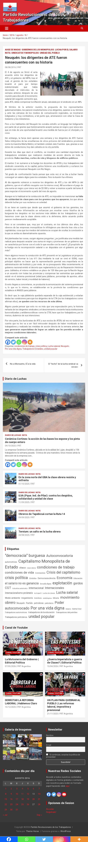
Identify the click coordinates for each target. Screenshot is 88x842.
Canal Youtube (13, 653)
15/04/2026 (52, 666)
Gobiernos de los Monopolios (38, 49)
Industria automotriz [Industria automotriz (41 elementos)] (19, 588)
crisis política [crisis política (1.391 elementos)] (16, 577)
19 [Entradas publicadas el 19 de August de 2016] (28, 799)
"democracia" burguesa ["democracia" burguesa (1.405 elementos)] (25, 555)
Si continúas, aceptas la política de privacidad (63, 756)
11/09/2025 (24, 502)
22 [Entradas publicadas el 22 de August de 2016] (6, 804)
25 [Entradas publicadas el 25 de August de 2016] (22, 804)
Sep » (39, 815)
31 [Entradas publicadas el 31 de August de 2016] (17, 809)
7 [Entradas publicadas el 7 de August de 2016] (39, 788)
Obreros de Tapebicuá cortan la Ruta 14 (42, 513)
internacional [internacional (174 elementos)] (36, 587)
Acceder (50, 809)
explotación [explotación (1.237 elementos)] (62, 583)
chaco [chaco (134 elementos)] (22, 567)
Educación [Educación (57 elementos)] (78, 578)
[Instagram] (24, 342)
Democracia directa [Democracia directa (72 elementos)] (46, 578)
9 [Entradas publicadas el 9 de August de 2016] (11, 794)
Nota (7, 53)
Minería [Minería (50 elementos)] (56, 598)
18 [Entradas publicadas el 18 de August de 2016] (22, 799)
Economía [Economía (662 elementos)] (64, 578)
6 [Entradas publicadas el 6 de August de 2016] (33, 788)
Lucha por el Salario (66, 49)
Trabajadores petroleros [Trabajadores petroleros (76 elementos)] (16, 617)
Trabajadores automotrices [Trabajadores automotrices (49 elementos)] (16, 612)
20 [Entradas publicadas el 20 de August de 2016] (33, 799)
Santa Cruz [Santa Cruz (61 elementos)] (76, 609)
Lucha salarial (54, 346)
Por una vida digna (13, 349)
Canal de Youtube (16, 627)
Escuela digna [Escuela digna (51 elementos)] (45, 584)
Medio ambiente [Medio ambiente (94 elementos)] (12, 598)
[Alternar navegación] (6, 28)
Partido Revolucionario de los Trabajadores (51, 827)
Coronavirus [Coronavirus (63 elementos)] (40, 573)
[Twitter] (13, 342)
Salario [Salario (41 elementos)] (68, 609)
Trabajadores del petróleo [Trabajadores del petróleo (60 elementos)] (66, 612)
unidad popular (50, 349)
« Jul (5, 815)
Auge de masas (13, 49)
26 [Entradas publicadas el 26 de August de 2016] (28, 804)
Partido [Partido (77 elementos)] (29, 603)
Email (48, 745)
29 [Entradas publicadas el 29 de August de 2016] (6, 809)
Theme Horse (32, 831)
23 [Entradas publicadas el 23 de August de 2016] (11, 804)
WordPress (65, 831)
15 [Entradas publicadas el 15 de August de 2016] (6, 799)
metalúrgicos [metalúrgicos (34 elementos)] (47, 598)
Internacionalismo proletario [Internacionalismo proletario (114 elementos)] (19, 593)
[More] (29, 342)
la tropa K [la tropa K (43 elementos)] (37, 593)
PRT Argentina (24, 666)
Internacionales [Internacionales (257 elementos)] (54, 588)
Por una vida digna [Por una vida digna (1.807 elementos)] (47, 608)
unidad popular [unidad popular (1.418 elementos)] (41, 616)
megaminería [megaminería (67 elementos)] (27, 598)
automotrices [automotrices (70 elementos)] (11, 562)
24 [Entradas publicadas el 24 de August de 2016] (17, 804)
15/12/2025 (10, 707)
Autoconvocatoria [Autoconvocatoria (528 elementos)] (59, 556)
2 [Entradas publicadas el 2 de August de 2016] (11, 788)
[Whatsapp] (18, 342)
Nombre (49, 735)
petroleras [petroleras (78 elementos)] (39, 603)
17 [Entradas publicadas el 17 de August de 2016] (17, 799)
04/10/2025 (10, 446)
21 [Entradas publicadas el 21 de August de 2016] (39, 799)
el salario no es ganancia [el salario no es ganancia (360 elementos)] (22, 583)
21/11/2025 (52, 714)
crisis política (41, 346)
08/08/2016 (10, 67)
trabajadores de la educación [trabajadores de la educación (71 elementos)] (41, 612)
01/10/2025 (24, 484)
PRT (19, 67)
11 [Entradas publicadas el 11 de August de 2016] (22, 794)
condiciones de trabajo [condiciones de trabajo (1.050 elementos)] (56, 567)
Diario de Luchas (16, 378)
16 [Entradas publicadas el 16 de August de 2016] (11, 799)
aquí (67, 786)
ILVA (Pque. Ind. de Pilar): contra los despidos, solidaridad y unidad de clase (46, 497)
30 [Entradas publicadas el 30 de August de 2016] (11, 809)
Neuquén (65, 346)
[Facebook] (7, 342)
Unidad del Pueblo (50, 53)
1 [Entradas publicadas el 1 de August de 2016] (5, 788)
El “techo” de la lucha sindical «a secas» (63, 365)
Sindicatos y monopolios (25, 53)
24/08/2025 (24, 535)
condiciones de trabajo (24, 346)
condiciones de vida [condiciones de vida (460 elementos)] (19, 572)
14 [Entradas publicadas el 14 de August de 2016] (39, 794)
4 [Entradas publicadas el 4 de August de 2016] (22, 788)
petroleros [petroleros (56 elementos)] (49, 603)
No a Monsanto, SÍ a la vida (22, 364)
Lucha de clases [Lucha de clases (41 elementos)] (49, 593)
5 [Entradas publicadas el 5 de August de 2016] (27, 788)
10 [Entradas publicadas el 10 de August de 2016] (17, 794)
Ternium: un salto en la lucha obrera (40, 531)
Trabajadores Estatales (32, 349)
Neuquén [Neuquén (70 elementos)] (21, 603)
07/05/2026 (10, 666)
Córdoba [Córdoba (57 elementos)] (32, 578)
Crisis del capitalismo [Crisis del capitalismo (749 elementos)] (63, 572)
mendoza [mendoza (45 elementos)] (38, 598)
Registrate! (51, 812)
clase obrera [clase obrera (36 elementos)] (31, 568)
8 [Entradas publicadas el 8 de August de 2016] (5, 794)
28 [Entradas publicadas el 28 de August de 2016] (39, 804)
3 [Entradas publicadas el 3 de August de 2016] (16, 788)
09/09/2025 (24, 517)
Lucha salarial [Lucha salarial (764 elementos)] (67, 592)
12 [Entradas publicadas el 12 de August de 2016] (28, 794)
